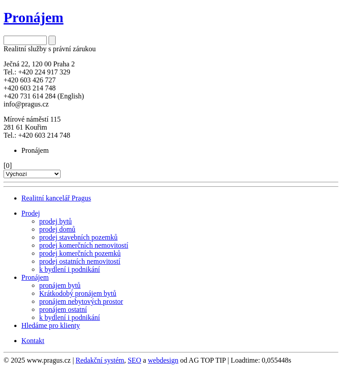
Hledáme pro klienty (50, 325)
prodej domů (57, 229)
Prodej (30, 213)
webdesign (163, 360)
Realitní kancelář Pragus (56, 198)
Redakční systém (100, 360)
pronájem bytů (60, 285)
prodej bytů (55, 221)
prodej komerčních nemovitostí (83, 245)
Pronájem (35, 277)
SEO (134, 360)
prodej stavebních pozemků (78, 237)
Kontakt (33, 340)
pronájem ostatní (63, 309)
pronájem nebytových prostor (81, 301)
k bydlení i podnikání (69, 269)
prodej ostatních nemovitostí (79, 261)
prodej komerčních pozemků (80, 253)
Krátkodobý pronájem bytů (77, 293)
